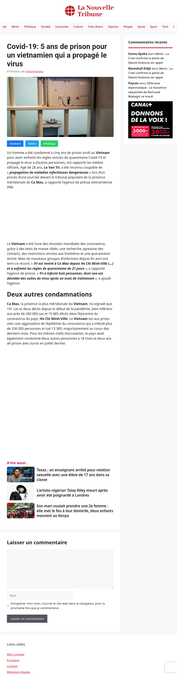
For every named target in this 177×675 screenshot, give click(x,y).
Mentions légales (18, 672)
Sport (153, 27)
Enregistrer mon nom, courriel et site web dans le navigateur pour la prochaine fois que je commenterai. (58, 605)
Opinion (113, 27)
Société (45, 27)
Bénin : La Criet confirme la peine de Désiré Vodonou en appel (148, 58)
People (128, 27)
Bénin (15, 27)
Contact (12, 666)
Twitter (32, 143)
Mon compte (15, 654)
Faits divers (95, 27)
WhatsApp (49, 143)
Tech (165, 27)
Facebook (15, 143)
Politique (30, 27)
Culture (78, 27)
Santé (141, 27)
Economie (61, 27)
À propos (13, 660)
